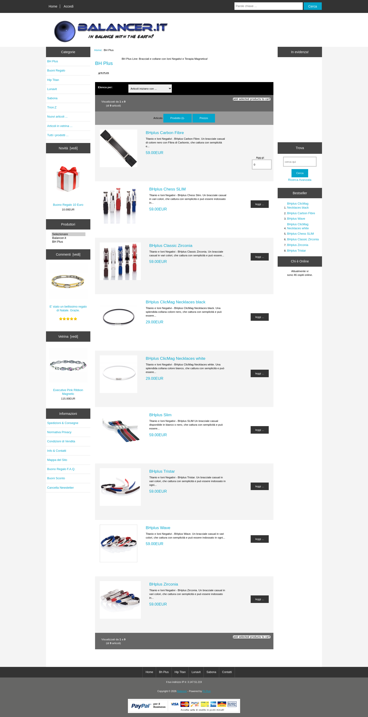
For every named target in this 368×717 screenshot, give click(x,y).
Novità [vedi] (68, 148)
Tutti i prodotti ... (58, 135)
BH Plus (68, 242)
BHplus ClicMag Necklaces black (175, 302)
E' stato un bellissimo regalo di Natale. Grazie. (68, 287)
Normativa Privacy (59, 432)
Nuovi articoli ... (57, 116)
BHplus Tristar (162, 471)
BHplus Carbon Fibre (165, 132)
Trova (300, 148)
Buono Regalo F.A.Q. (61, 469)
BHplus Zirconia (163, 584)
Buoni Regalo (56, 70)
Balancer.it (68, 238)
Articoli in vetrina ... (60, 126)
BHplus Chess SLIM (167, 189)
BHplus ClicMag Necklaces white (175, 358)
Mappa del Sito (57, 460)
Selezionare (68, 234)
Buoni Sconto (56, 478)
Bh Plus (164, 672)
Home (53, 6)
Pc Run (207, 691)
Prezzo (203, 117)
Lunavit (52, 89)
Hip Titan (53, 80)
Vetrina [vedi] (68, 336)
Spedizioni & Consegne (62, 423)
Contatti (227, 672)
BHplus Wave (158, 527)
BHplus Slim (160, 414)
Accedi (68, 6)
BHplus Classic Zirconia (170, 245)
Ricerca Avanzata (299, 180)
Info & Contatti (56, 450)
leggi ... (259, 204)
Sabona (52, 98)
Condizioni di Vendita (61, 441)
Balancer (182, 691)
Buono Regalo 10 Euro (68, 183)
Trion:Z (52, 107)
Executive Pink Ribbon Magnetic (68, 372)
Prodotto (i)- (177, 117)
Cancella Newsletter (60, 487)
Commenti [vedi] (68, 254)
